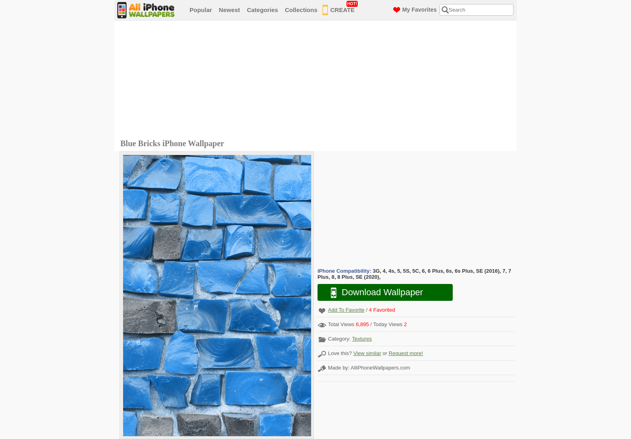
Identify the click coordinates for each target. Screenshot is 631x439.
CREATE (340, 8)
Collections (301, 9)
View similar (367, 353)
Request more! (406, 353)
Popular (201, 9)
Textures (362, 339)
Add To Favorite (346, 310)
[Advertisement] (317, 81)
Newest (229, 9)
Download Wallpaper (372, 292)
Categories (262, 9)
